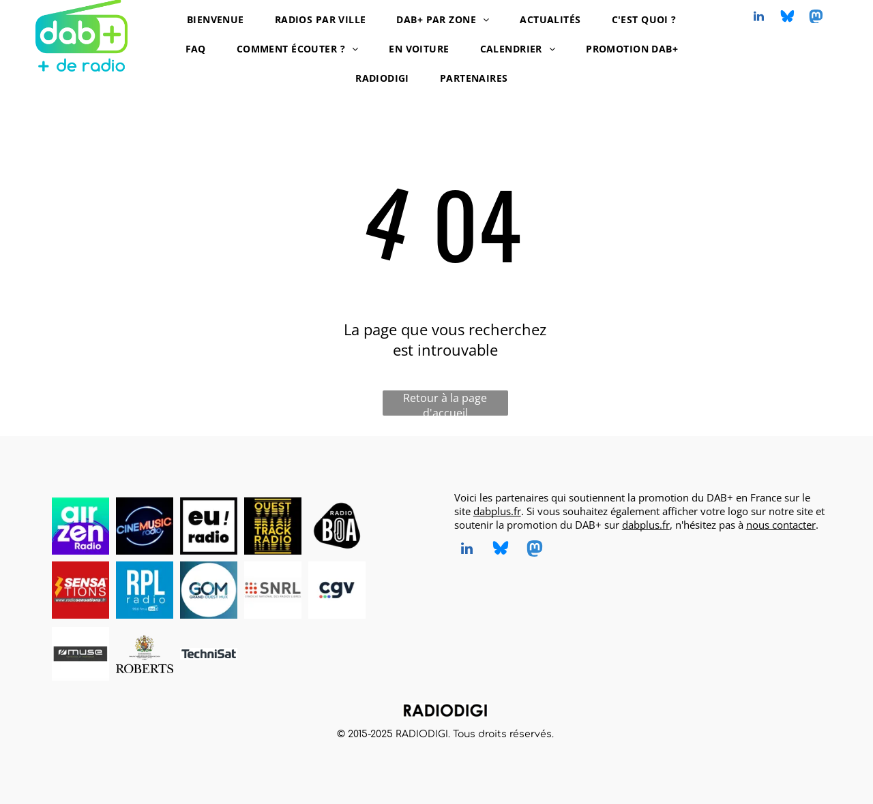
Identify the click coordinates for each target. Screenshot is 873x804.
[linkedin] (759, 18)
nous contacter (781, 524)
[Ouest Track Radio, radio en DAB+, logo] (272, 526)
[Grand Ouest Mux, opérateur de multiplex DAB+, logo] (208, 590)
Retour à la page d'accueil (445, 403)
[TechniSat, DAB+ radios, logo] (208, 654)
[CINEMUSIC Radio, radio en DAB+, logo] (144, 526)
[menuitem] (221, 19)
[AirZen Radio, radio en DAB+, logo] (80, 526)
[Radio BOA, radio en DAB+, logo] (337, 526)
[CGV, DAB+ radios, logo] (337, 590)
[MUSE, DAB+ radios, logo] (80, 654)
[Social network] (788, 18)
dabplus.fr (497, 511)
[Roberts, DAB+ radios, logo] (144, 654)
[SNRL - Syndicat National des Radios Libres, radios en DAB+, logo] (272, 590)
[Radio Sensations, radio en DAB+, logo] (80, 590)
